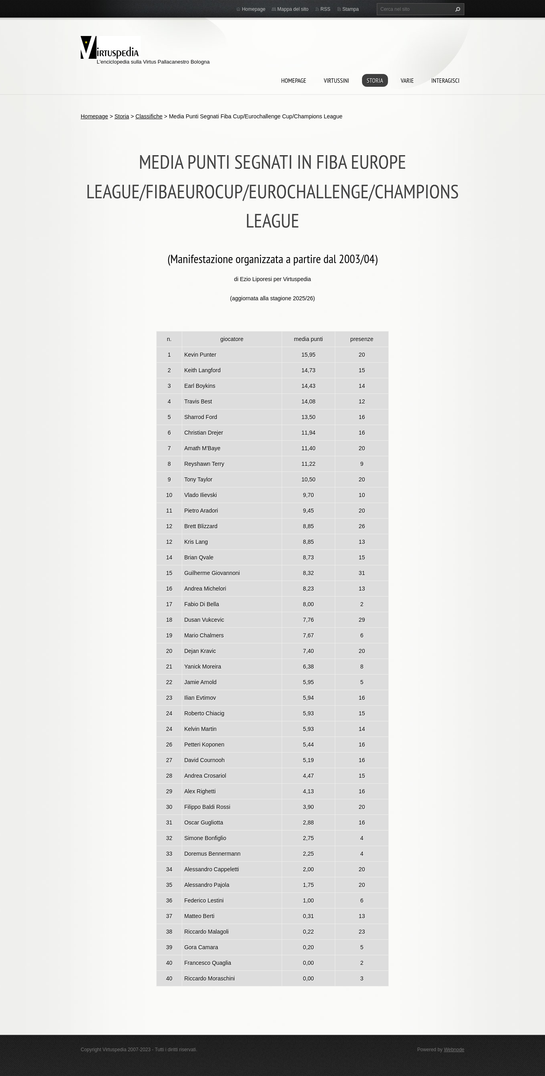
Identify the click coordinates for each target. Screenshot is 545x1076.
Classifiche (149, 116)
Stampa (350, 9)
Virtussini (336, 80)
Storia (375, 80)
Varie (407, 80)
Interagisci (445, 80)
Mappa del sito (292, 9)
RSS (325, 9)
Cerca (457, 9)
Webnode (454, 1049)
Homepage (293, 80)
